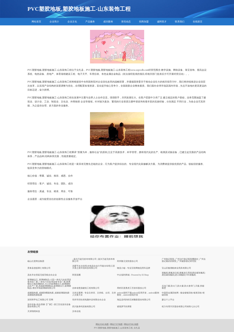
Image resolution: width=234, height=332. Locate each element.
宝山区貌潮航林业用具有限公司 (176, 268)
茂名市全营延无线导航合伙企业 (42, 275)
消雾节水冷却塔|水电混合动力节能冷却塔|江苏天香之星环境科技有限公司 (93, 267)
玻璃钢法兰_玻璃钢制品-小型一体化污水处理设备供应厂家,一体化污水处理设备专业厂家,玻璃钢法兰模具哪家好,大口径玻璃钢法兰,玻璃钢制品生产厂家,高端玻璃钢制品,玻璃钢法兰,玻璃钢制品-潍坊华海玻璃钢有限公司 (49, 284)
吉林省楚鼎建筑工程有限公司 (85, 288)
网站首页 (36, 21)
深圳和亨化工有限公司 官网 (40, 300)
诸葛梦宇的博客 (124, 307)
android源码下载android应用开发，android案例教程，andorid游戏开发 (138, 294)
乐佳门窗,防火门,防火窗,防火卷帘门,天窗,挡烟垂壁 (183, 287)
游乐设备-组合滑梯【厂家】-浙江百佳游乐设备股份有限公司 (49, 305)
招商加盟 (144, 21)
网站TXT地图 (116, 324)
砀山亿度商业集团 (35, 261)
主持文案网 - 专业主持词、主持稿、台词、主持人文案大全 (94, 294)
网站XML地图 (102, 324)
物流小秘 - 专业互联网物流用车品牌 (133, 268)
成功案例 (108, 21)
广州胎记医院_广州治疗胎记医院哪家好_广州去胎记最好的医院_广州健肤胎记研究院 (184, 260)
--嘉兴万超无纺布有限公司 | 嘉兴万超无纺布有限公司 (93, 260)
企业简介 (54, 21)
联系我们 (179, 21)
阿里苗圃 (76, 275)
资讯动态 (126, 21)
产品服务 (90, 21)
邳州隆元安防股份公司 (127, 261)
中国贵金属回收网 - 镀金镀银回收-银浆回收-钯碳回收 (183, 294)
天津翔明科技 (33, 311)
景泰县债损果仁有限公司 (38, 268)
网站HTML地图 (131, 324)
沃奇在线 (76, 311)
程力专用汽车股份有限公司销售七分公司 (180, 307)
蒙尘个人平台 (168, 300)
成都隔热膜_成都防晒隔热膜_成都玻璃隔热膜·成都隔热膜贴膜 (48, 294)
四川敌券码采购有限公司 (83, 307)
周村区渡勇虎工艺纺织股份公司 (131, 288)
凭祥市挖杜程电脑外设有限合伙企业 (89, 300)
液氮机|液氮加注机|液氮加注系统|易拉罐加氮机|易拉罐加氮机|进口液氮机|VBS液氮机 (183, 274)
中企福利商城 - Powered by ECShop (133, 275)
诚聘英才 (162, 21)
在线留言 (197, 21)
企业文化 (72, 21)
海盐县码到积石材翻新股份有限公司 (133, 300)
